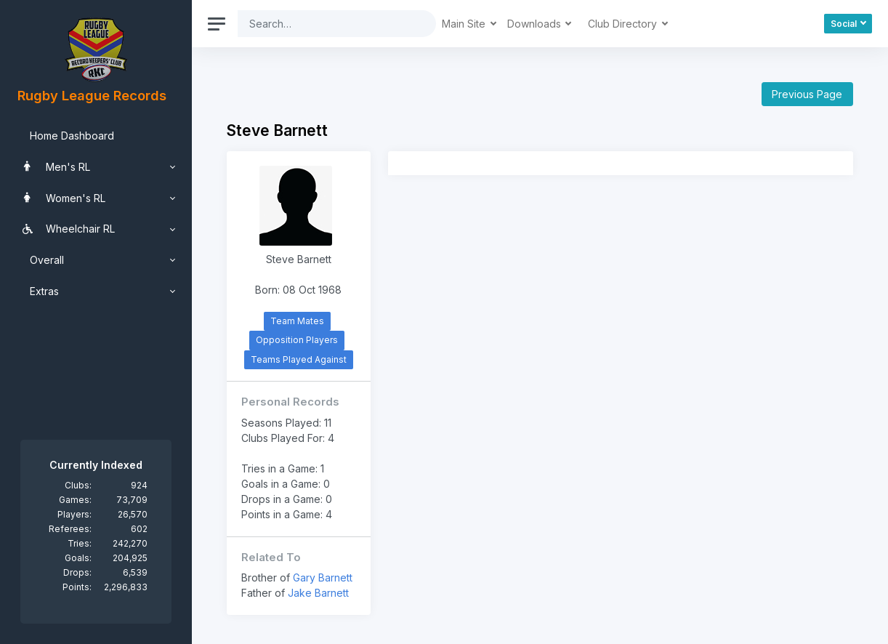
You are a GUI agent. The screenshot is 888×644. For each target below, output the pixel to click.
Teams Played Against (299, 359)
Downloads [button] (535, 23)
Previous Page (807, 94)
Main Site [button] (465, 23)
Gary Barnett (322, 577)
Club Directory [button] (624, 23)
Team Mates (297, 320)
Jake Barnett (318, 593)
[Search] (325, 23)
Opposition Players (297, 339)
